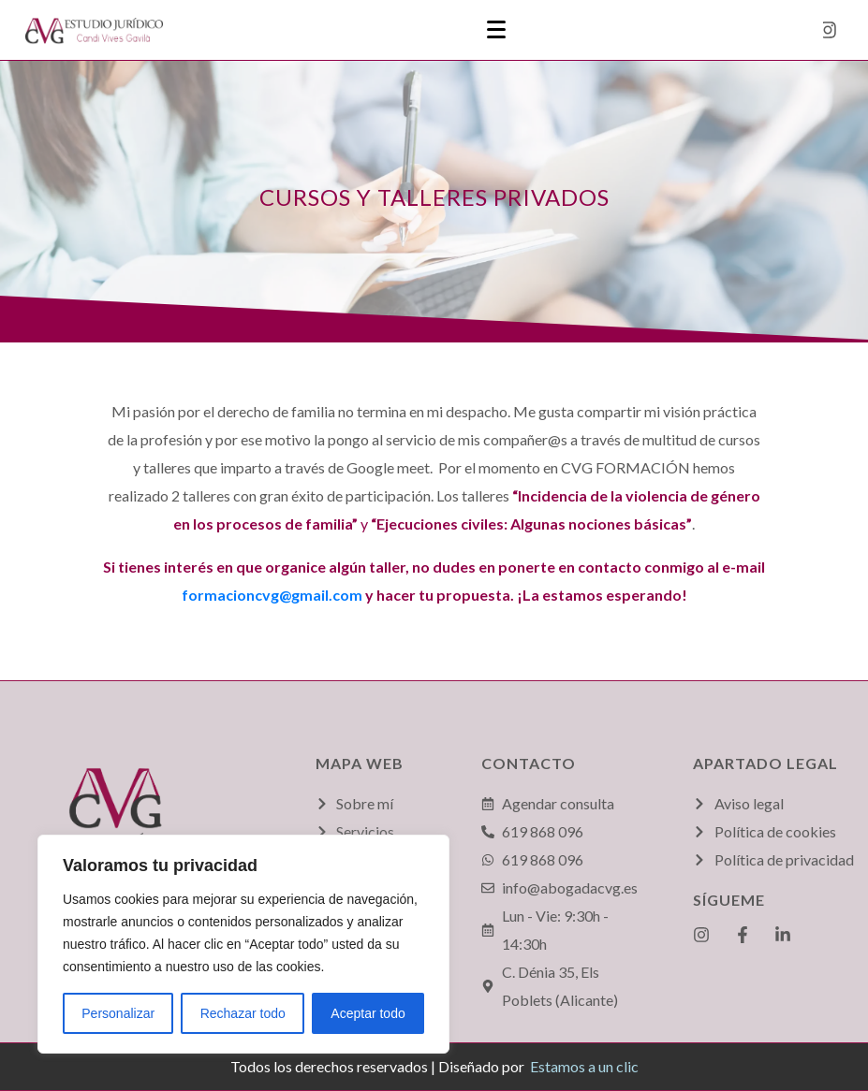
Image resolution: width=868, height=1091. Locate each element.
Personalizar (117, 1013)
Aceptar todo (368, 1013)
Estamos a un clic (584, 1066)
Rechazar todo (243, 1013)
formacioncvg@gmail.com (272, 595)
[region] (243, 944)
